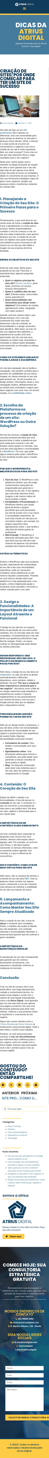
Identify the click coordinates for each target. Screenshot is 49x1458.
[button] (24, 8)
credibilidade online (21, 393)
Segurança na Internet (17, 1135)
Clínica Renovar (25, 1024)
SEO (27, 879)
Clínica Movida (7, 1024)
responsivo (5, 675)
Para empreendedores (17, 1132)
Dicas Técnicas (14, 1126)
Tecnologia (12, 1138)
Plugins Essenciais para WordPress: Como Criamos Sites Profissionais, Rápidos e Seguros (26, 1183)
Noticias (11, 1129)
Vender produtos (23, 283)
